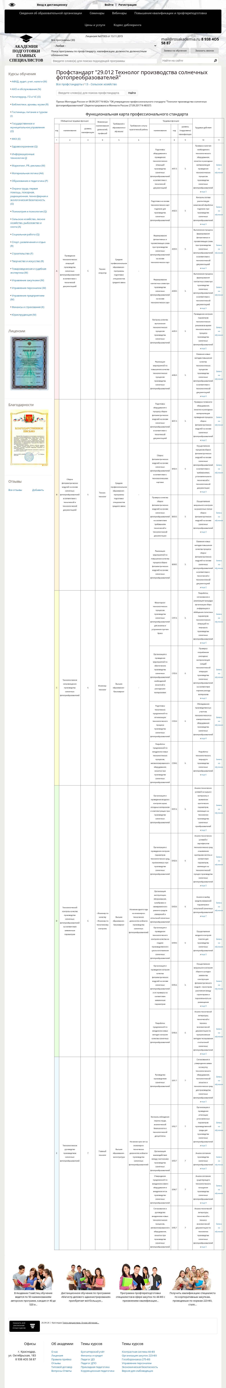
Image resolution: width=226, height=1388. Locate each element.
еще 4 (204, 396)
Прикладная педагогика (95, 1367)
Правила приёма (61, 1359)
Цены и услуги (95, 25)
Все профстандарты (69, 84)
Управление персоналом (137, 1363)
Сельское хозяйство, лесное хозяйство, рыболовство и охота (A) (27, 222)
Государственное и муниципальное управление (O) (27, 127)
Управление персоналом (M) (29, 288)
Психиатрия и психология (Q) (29, 211)
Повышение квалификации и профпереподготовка (170, 13)
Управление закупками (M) (28, 280)
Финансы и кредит (92, 1355)
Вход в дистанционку (52, 4)
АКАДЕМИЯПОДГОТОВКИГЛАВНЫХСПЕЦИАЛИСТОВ (26, 53)
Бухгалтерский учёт (92, 1351)
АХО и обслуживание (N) (26, 89)
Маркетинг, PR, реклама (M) (28, 165)
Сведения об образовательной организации (50, 13)
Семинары (97, 13)
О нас (54, 1351)
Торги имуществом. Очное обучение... (80, 1322)
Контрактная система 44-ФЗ (138, 1351)
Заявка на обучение (175, 50)
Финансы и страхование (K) (28, 307)
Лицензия (57, 1355)
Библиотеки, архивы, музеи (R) (30, 104)
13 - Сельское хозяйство (101, 84)
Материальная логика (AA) (28, 173)
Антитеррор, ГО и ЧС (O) (26, 96)
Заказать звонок (204, 50)
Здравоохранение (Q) (25, 146)
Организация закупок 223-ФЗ (139, 1355)
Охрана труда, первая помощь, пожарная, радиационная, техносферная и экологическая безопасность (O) (29, 196)
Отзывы (56, 1363)
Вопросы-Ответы (61, 1371)
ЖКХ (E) (16, 139)
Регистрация (127, 4)
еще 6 (204, 774)
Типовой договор (61, 1367)
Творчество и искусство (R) (28, 261)
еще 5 (204, 348)
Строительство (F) (22, 253)
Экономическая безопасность (140, 1367)
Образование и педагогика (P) (30, 181)
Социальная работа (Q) (25, 234)
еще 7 (204, 916)
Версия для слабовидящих (137, 1371)
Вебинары (119, 13)
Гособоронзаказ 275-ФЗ (136, 1359)
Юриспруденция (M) (24, 314)
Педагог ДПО (88, 1363)
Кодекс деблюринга (127, 25)
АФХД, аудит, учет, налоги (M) (29, 81)
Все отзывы (15, 490)
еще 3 (204, 191)
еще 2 (204, 440)
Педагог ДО (88, 1359)
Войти (109, 4)
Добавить (38, 490)
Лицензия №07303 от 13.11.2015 (104, 36)
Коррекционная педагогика (97, 1371)
